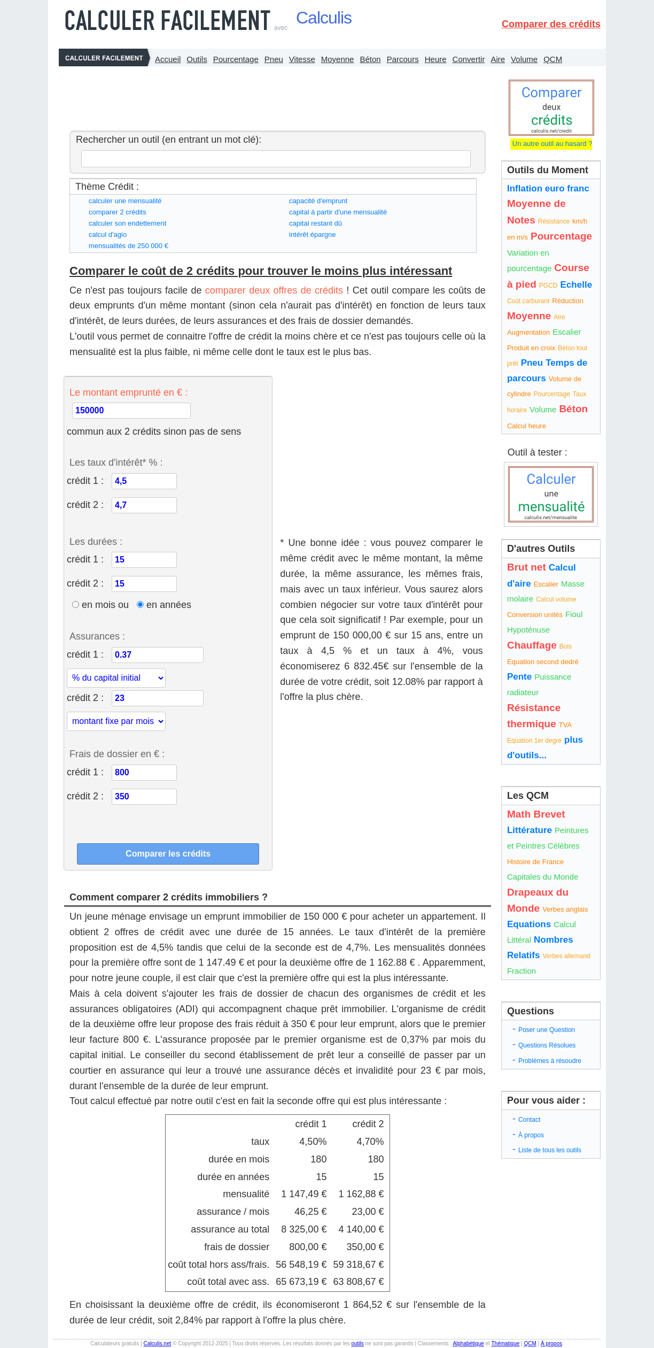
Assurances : (97, 636)
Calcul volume (556, 599)
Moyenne (337, 59)
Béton (370, 59)
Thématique (505, 1343)
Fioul (574, 614)
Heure (436, 59)
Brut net (526, 567)
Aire (497, 59)
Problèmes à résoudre (549, 1061)
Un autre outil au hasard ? (551, 144)
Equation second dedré (543, 662)
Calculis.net (158, 1343)
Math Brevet (536, 814)
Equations (529, 924)
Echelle (576, 285)
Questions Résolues (546, 1045)
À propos (531, 1135)
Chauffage (532, 645)
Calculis (324, 17)
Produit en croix (531, 348)
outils (357, 1343)
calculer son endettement (127, 223)
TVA (565, 725)
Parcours (403, 59)
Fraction (521, 970)
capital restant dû (315, 223)
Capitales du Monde (542, 876)
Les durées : (95, 541)
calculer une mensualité (125, 201)
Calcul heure (526, 426)
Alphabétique (468, 1343)
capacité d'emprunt (318, 201)
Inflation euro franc (548, 188)
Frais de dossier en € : (117, 754)
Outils (196, 59)
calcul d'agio (108, 234)
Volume (524, 59)
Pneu (273, 59)
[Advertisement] (274, 96)
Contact (529, 1119)
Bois (565, 646)
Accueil (168, 59)
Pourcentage (236, 59)
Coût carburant (528, 301)
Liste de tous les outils (549, 1150)
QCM (552, 59)
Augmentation (528, 332)
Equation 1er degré (534, 740)
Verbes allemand (566, 956)
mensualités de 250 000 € (128, 246)
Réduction (567, 301)
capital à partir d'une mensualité (338, 212)
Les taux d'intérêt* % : (116, 462)
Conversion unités (535, 615)
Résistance (554, 221)
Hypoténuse (528, 629)
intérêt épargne (312, 234)
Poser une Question (546, 1030)
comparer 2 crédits (117, 212)
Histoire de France (535, 862)
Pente (519, 677)
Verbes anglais (565, 909)
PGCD (548, 285)
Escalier (566, 331)
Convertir (469, 59)
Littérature (529, 830)
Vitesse (302, 59)
